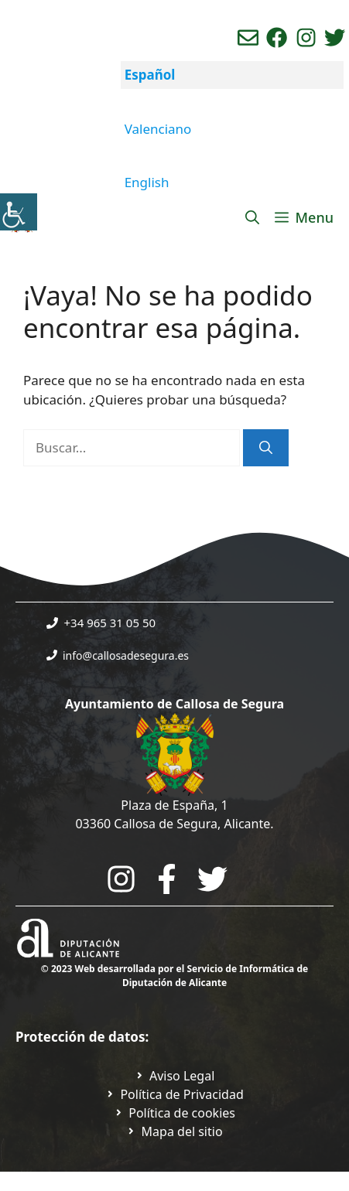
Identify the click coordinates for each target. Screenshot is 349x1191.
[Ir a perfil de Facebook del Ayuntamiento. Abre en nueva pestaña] (276, 37)
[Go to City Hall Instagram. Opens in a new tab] (121, 879)
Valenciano (158, 129)
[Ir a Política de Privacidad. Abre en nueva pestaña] (175, 1075)
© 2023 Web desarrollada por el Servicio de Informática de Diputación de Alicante (174, 975)
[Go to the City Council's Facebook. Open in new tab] (167, 879)
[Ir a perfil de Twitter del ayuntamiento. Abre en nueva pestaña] (334, 37)
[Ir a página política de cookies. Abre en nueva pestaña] (174, 1113)
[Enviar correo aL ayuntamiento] (248, 37)
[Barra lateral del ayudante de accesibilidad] (18, 211)
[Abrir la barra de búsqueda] (252, 217)
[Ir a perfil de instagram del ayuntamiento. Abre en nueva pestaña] (306, 37)
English (147, 182)
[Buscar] (266, 447)
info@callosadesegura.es (126, 655)
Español (150, 75)
